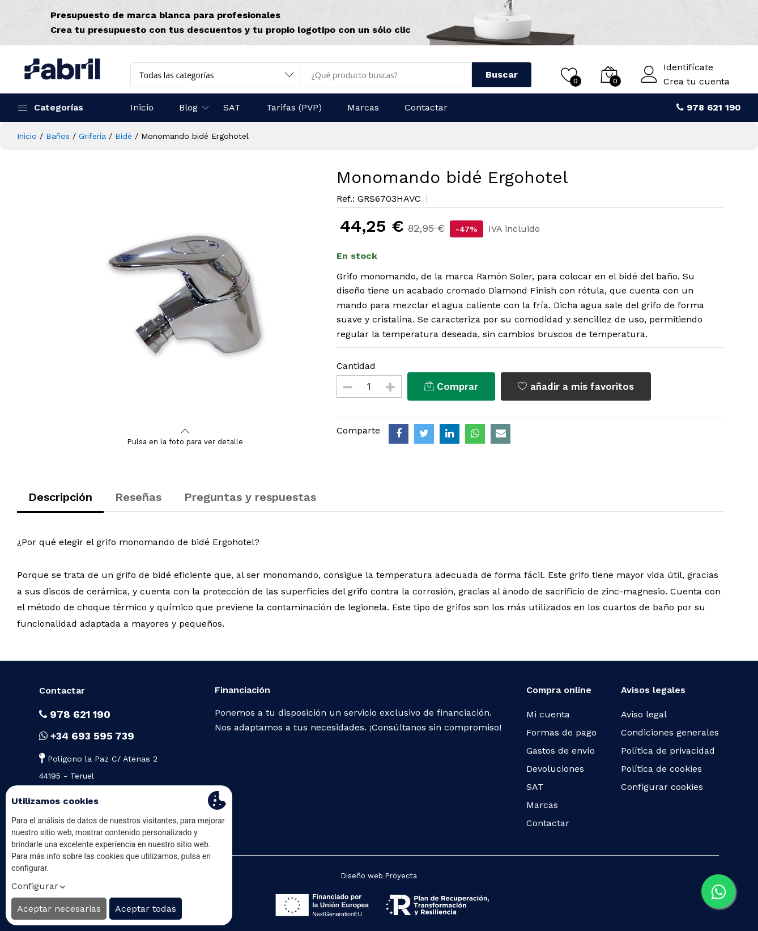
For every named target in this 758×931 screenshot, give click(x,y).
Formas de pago (561, 732)
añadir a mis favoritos (576, 386)
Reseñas (138, 497)
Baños (58, 136)
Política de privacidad (668, 750)
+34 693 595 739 (86, 736)
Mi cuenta (548, 714)
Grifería (92, 136)
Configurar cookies (662, 786)
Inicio (142, 107)
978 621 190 (74, 714)
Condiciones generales (670, 732)
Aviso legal (644, 714)
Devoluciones (555, 768)
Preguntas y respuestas (250, 497)
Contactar (426, 107)
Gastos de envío (560, 750)
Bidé (123, 136)
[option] (185, 296)
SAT (232, 107)
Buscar (502, 74)
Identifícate (688, 67)
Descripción (60, 497)
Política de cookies (661, 768)
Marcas (363, 107)
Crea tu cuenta (696, 81)
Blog (188, 107)
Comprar (451, 386)
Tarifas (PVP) (294, 107)
